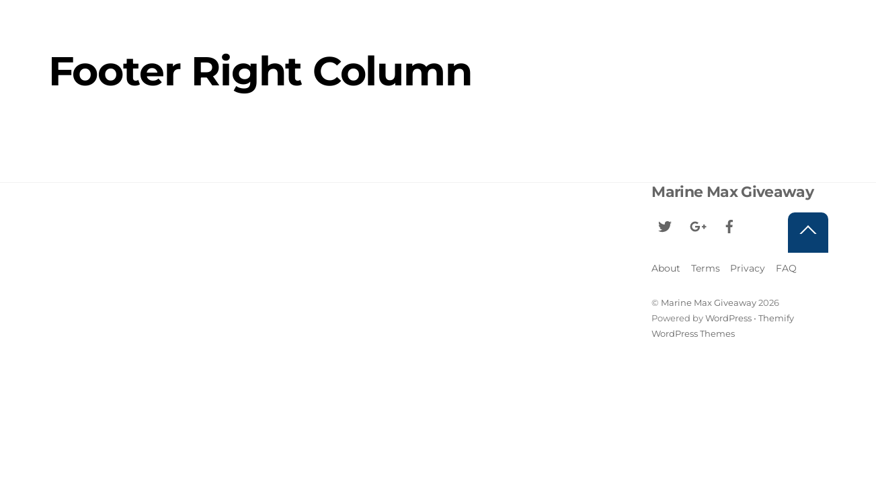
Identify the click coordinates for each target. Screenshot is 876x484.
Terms (705, 268)
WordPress (728, 318)
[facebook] (729, 225)
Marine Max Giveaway (708, 302)
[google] (697, 225)
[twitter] (664, 225)
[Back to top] (808, 232)
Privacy (747, 268)
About (665, 268)
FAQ (786, 268)
